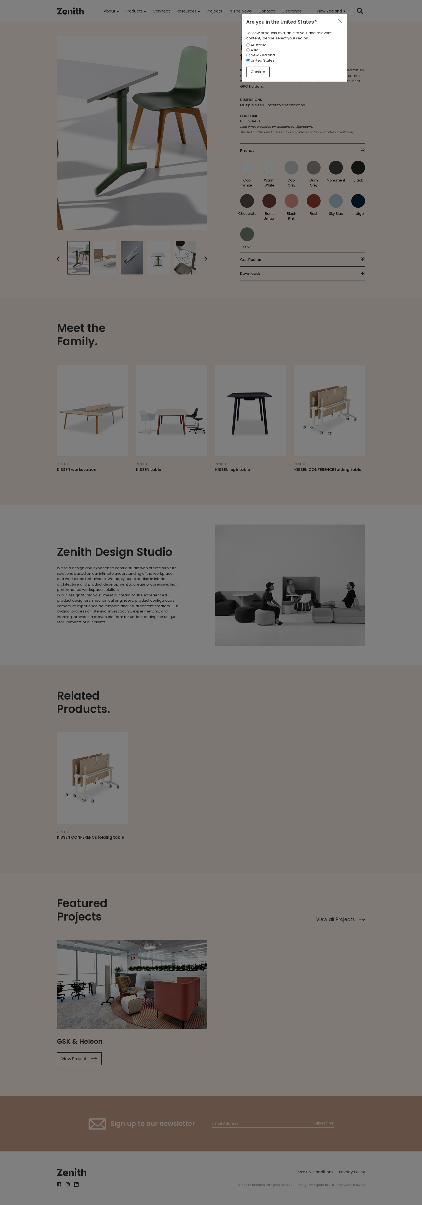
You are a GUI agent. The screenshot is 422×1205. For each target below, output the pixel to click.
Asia (252, 50)
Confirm (258, 71)
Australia (256, 45)
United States (260, 60)
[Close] (339, 21)
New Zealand (260, 55)
